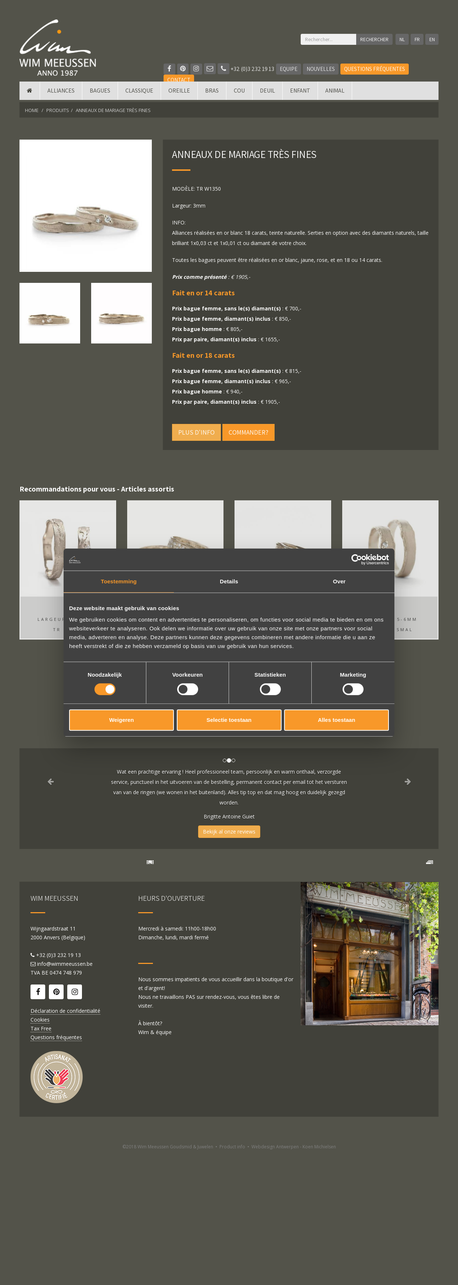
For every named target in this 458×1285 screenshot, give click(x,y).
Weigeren (121, 720)
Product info (232, 1277)
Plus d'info (196, 432)
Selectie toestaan (229, 720)
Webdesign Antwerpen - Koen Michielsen (293, 1277)
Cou (239, 93)
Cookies (40, 1149)
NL (401, 39)
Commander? (248, 432)
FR (416, 39)
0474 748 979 (66, 1102)
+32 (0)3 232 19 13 (246, 69)
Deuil (267, 93)
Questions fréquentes (374, 68)
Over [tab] (339, 581)
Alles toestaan (336, 720)
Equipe (289, 68)
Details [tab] (229, 581)
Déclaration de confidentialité (65, 1140)
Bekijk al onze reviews (229, 831)
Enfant (300, 93)
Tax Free (41, 1158)
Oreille (179, 93)
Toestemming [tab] (119, 581)
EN (432, 39)
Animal (334, 93)
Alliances (61, 93)
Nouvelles (321, 68)
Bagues (100, 93)
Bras (212, 93)
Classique (139, 93)
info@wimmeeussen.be (65, 1093)
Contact (178, 79)
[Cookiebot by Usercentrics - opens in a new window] (357, 559)
